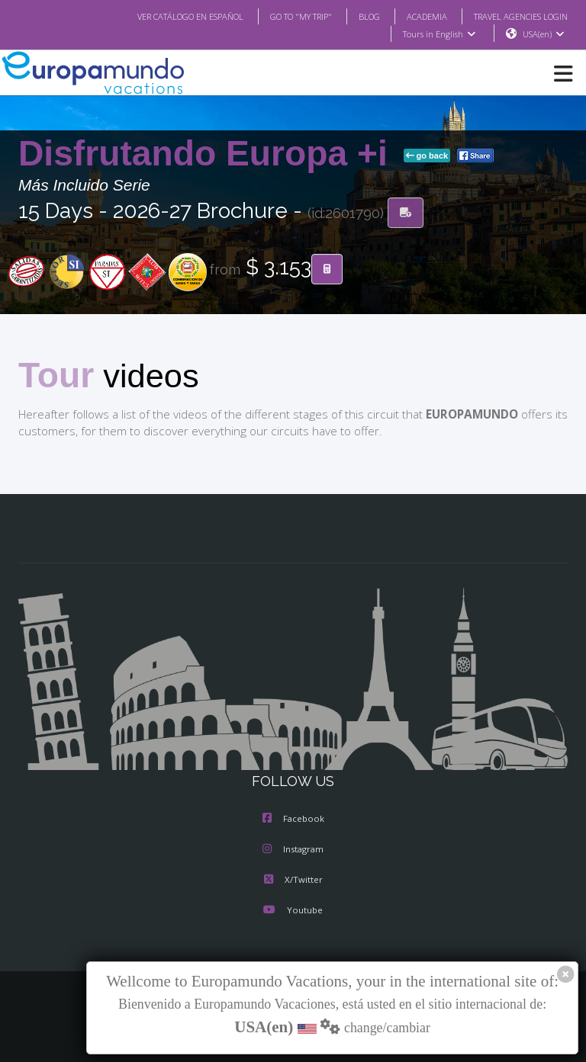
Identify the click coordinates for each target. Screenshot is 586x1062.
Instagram (293, 850)
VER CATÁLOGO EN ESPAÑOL (160, 16)
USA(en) (544, 34)
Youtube (293, 911)
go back (427, 156)
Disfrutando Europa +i (208, 154)
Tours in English (438, 34)
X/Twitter (293, 880)
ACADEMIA (413, 16)
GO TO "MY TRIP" (280, 16)
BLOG (353, 16)
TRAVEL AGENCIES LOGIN (515, 16)
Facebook (293, 819)
